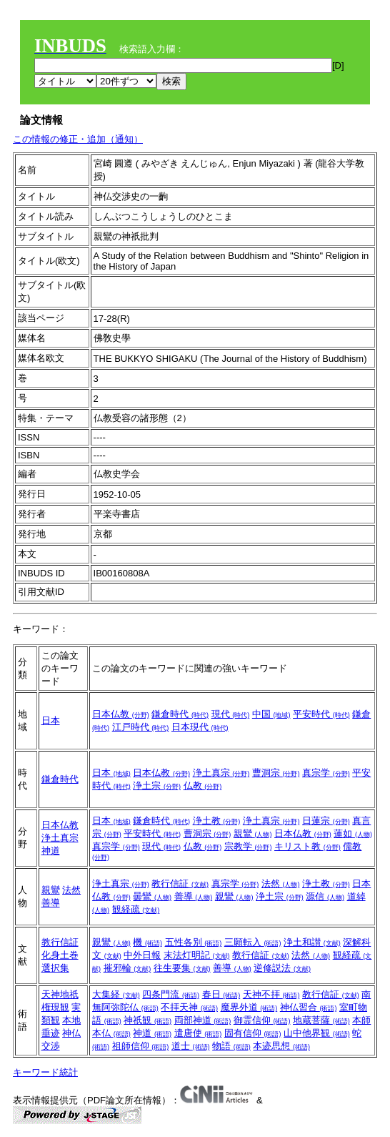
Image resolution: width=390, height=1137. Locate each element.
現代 (230, 714)
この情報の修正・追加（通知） (78, 139)
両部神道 (202, 1020)
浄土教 (217, 820)
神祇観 (147, 1020)
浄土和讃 (312, 942)
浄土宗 (157, 785)
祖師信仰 (140, 1045)
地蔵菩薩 (321, 1020)
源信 (325, 896)
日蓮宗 (326, 820)
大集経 (116, 994)
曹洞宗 (276, 772)
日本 (50, 720)
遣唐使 (198, 1033)
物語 (231, 1045)
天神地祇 (60, 994)
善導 (50, 902)
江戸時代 (140, 727)
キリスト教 (307, 846)
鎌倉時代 (180, 714)
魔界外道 (249, 1007)
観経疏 (136, 909)
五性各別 (193, 942)
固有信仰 (252, 1033)
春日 (221, 994)
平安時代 (321, 714)
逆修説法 (282, 968)
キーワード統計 (45, 1072)
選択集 (55, 968)
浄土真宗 (221, 772)
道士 (190, 1045)
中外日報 (142, 955)
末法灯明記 (197, 955)
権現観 (55, 1007)
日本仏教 (120, 714)
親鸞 (253, 833)
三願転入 (252, 942)
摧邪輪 (127, 968)
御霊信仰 (262, 1020)
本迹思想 (281, 1045)
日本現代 (200, 727)
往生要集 (182, 968)
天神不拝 (271, 994)
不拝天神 (189, 1007)
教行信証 (180, 883)
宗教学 (248, 846)
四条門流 (170, 994)
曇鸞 (152, 896)
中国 (271, 714)
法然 (71, 890)
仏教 (203, 785)
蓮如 (353, 833)
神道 (50, 850)
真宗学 (326, 772)
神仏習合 (308, 1007)
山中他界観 (317, 1033)
